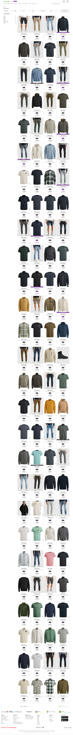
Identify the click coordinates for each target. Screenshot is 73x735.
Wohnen (38, 723)
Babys (4, 17)
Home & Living (5, 22)
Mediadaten (3, 724)
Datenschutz (15, 719)
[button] (67, 1)
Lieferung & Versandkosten (29, 717)
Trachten (38, 724)
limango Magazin (4, 719)
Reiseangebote (51, 722)
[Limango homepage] (6, 1)
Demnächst (51, 718)
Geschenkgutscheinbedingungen (18, 724)
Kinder (4, 18)
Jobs (2, 722)
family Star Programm (4, 717)
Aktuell (50, 717)
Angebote (38, 717)
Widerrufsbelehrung (16, 718)
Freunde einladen (4, 718)
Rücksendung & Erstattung (29, 718)
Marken (38, 725)
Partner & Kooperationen (5, 721)
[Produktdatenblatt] (24, 29)
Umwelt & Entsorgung (28, 719)
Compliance (15, 721)
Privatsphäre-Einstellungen (17, 723)
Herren (4, 21)
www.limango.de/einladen (51, 732)
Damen (4, 19)
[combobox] (60, 4)
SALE (4, 23)
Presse (2, 723)
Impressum (15, 722)
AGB (14, 717)
